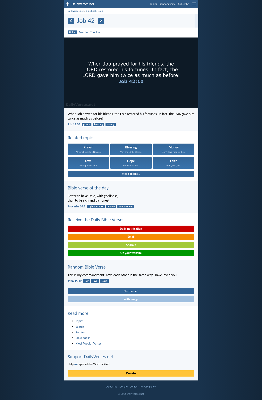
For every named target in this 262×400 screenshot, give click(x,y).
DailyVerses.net (76, 10)
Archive (80, 332)
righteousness (96, 206)
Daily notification (131, 228)
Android (131, 245)
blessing (98, 124)
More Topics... (131, 174)
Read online (89, 32)
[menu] (194, 5)
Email (131, 236)
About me (111, 386)
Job (101, 10)
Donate (131, 373)
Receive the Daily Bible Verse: (96, 219)
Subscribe (183, 4)
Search (80, 327)
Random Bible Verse (87, 267)
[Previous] (71, 21)
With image (131, 299)
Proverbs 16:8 (77, 206)
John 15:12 (75, 281)
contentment (126, 206)
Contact (134, 386)
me (76, 364)
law (87, 280)
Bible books (91, 10)
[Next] (101, 21)
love (95, 280)
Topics (153, 4)
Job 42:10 (74, 124)
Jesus (104, 280)
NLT (72, 32)
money (110, 124)
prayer (86, 124)
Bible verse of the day (88, 188)
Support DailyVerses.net (90, 356)
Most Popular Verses (89, 343)
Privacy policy (148, 386)
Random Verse (168, 4)
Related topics (81, 137)
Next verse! (131, 291)
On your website (131, 253)
